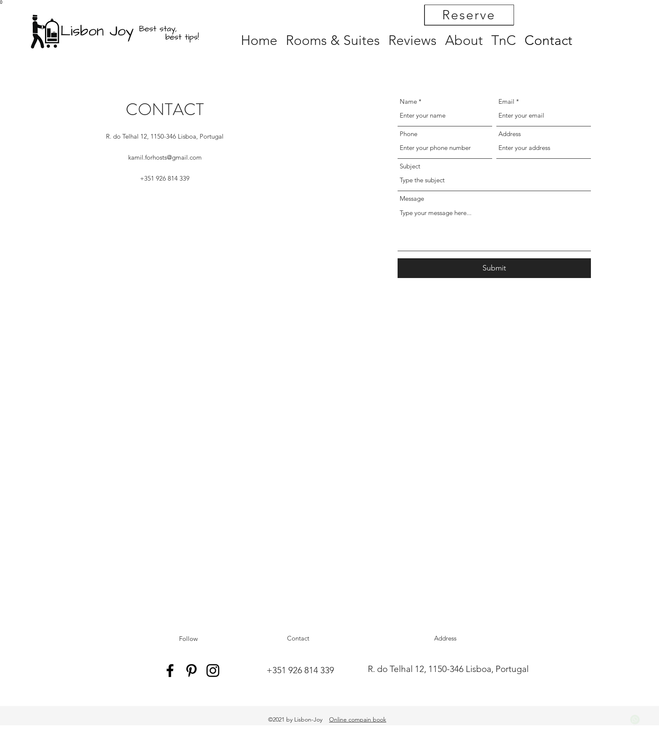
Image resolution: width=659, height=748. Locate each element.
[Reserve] (469, 15)
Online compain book (357, 719)
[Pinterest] (191, 670)
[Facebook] (170, 670)
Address (509, 134)
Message (412, 198)
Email (506, 101)
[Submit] (494, 268)
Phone (408, 134)
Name (408, 101)
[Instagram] (212, 670)
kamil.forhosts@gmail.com (165, 157)
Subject (410, 166)
